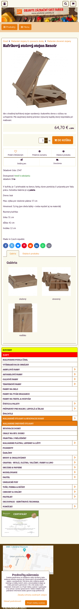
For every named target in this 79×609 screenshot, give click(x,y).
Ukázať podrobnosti (12, 601)
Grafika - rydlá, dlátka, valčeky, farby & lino (40, 462)
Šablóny (7, 452)
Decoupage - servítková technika (21, 501)
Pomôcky (40, 506)
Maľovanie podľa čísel (15, 359)
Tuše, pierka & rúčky (40, 486)
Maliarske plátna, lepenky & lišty (40, 443)
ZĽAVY (6, 354)
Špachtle (8, 413)
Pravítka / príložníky (14, 438)
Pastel (40, 477)
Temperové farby (40, 384)
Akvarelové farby (40, 374)
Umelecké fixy (10, 481)
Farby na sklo (10, 388)
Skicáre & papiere (40, 467)
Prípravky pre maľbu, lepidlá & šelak (40, 408)
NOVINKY (7, 349)
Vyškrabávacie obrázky (16, 364)
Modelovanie (40, 472)
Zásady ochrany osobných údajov (32, 594)
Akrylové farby (40, 369)
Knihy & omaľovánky (40, 457)
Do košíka (62, 140)
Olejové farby (40, 379)
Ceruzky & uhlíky (40, 491)
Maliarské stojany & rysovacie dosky (40, 418)
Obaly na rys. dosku (14, 433)
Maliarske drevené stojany (18, 423)
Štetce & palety (40, 403)
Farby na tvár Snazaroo (16, 393)
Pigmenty (8, 447)
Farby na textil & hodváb (17, 398)
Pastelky (40, 496)
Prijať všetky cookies (36, 602)
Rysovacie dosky (12, 428)
